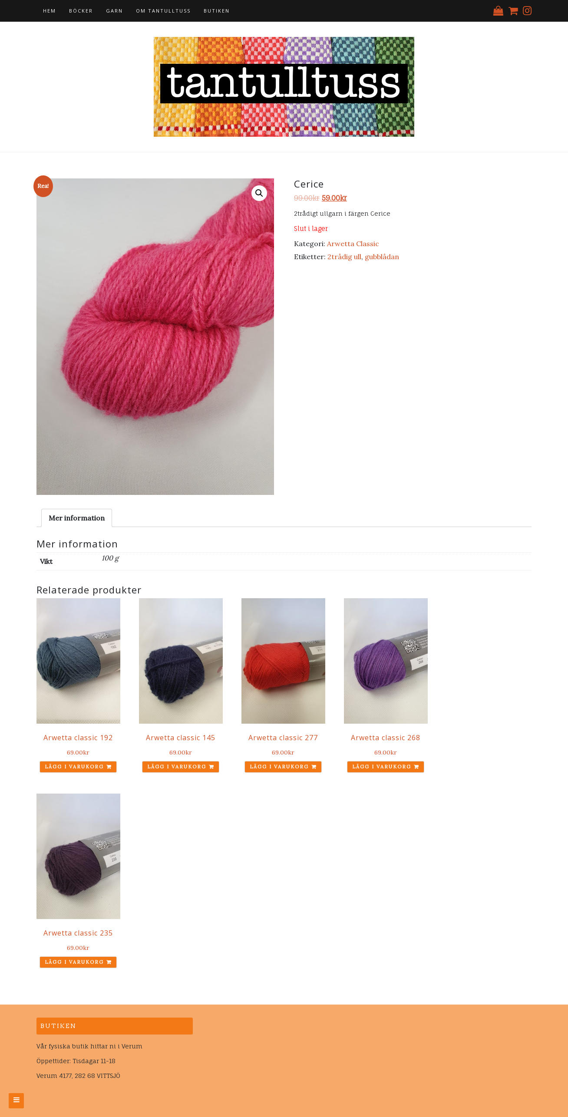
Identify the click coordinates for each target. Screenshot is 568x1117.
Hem (49, 10)
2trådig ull (344, 256)
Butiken (217, 10)
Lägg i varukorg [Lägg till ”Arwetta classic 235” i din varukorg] (74, 962)
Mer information (77, 518)
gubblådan (382, 256)
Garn (114, 10)
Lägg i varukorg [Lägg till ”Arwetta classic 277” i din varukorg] (279, 767)
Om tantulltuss (163, 10)
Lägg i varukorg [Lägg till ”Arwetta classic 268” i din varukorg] (381, 767)
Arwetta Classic (353, 243)
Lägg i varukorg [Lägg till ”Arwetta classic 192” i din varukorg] (74, 767)
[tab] (76, 518)
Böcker (81, 10)
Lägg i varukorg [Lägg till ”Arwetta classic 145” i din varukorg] (176, 767)
